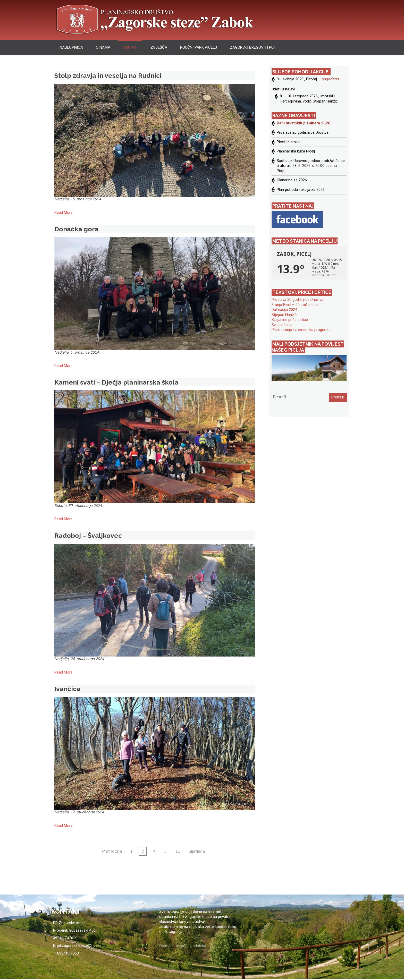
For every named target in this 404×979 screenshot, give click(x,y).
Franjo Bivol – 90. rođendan (295, 304)
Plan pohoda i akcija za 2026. (301, 189)
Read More (63, 212)
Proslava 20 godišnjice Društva (303, 132)
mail (192, 926)
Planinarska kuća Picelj (296, 151)
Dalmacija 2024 (284, 309)
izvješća (158, 47)
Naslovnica (71, 47)
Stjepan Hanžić (284, 314)
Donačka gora (76, 229)
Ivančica (67, 689)
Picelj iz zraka (288, 142)
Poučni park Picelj (198, 47)
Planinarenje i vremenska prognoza (301, 329)
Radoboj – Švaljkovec (88, 535)
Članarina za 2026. (292, 180)
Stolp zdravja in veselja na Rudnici (108, 75)
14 (177, 851)
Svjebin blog (282, 324)
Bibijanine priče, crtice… (291, 319)
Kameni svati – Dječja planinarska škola (116, 382)
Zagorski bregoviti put (253, 47)
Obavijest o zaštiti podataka (182, 945)
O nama (103, 47)
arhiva (130, 47)
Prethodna (112, 851)
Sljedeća (197, 851)
